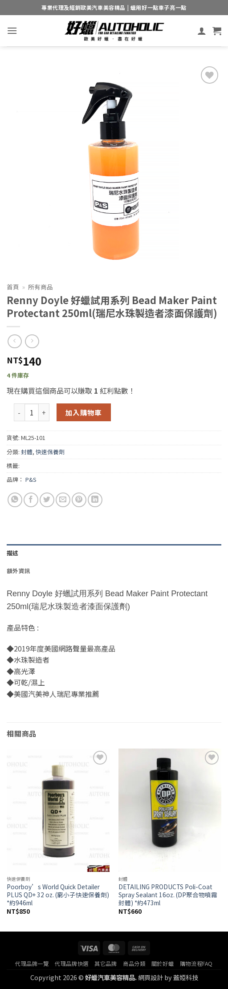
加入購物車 (83, 412)
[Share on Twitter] (47, 499)
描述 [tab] (13, 553)
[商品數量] (31, 412)
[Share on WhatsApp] (15, 499)
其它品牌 (105, 964)
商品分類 (134, 964)
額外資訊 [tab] (18, 570)
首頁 (13, 286)
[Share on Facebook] (31, 499)
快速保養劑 (50, 452)
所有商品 (40, 286)
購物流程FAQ (196, 964)
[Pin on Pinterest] (79, 499)
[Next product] (14, 341)
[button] (12, 30)
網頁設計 (150, 977)
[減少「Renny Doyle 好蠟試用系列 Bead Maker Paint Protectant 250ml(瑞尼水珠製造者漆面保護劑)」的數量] (19, 412)
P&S (31, 479)
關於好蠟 (162, 964)
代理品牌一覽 (32, 964)
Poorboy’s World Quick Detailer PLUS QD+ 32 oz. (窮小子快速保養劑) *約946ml (58, 895)
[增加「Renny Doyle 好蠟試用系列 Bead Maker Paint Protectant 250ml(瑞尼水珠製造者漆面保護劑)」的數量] (44, 412)
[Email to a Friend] (63, 499)
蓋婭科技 (185, 977)
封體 (27, 452)
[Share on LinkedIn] (95, 499)
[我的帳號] (201, 31)
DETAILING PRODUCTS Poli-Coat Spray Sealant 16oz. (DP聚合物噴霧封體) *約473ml (167, 895)
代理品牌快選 (72, 964)
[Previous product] (32, 341)
